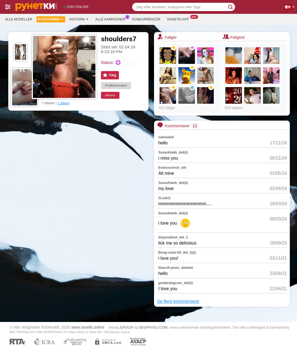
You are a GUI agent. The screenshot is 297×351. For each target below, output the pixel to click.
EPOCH (126, 327)
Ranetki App (179, 18)
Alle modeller (18, 19)
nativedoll (166, 137)
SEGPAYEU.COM (153, 327)
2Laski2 (164, 198)
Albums (110, 95)
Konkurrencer (146, 19)
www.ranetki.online (88, 327)
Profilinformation (116, 85)
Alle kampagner (111, 18)
